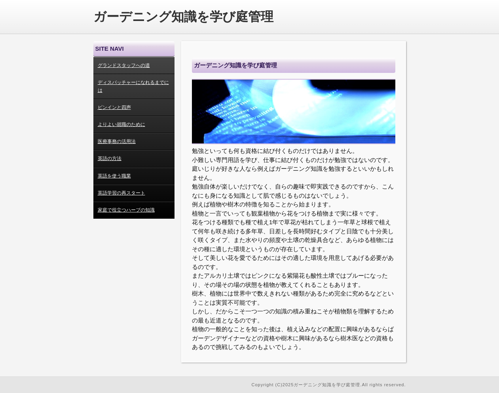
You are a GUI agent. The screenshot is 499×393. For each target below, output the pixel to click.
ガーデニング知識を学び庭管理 (183, 17)
